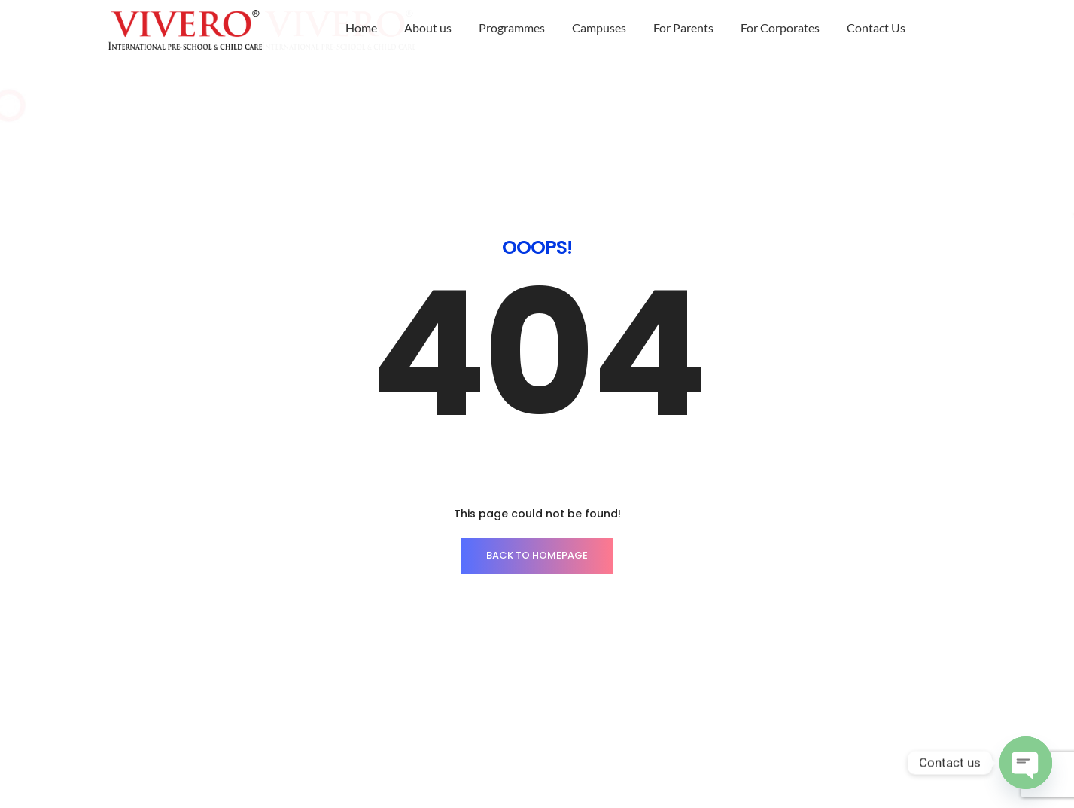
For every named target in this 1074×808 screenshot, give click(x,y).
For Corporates (780, 27)
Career (723, 673)
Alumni (861, 673)
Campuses (599, 27)
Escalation (831, 696)
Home (361, 27)
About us (428, 27)
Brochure (792, 673)
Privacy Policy (742, 696)
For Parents (683, 27)
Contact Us (876, 27)
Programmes (512, 27)
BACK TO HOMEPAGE (537, 423)
